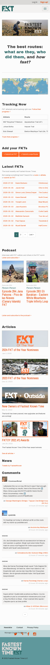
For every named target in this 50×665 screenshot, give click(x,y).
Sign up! (44, 2)
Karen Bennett (21, 197)
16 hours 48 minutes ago (38, 530)
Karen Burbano (21, 183)
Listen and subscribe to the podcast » (16, 315)
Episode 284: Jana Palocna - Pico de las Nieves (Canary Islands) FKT (12, 298)
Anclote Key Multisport (39, 527)
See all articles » (8, 453)
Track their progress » (10, 137)
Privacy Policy (32, 627)
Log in (34, 2)
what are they (19, 52)
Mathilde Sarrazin (22, 216)
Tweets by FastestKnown (12, 466)
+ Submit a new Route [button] (29, 154)
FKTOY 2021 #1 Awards (15, 440)
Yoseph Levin (21, 202)
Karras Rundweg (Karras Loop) (36, 581)
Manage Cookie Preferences (16, 633)
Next (45, 276)
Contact (19, 627)
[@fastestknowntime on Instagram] (34, 635)
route (36, 175)
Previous (5, 276)
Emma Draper (31, 192)
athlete (43, 175)
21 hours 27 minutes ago (38, 555)
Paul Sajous (20, 221)
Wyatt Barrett (21, 226)
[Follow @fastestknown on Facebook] (28, 635)
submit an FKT (9, 178)
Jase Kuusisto (21, 207)
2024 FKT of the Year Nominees (20, 350)
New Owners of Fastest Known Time (23, 406)
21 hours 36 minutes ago (38, 609)
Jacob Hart (20, 188)
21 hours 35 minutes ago (38, 583)
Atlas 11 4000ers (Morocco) (37, 606)
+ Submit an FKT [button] (10, 154)
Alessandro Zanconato (25, 211)
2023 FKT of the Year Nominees (20, 378)
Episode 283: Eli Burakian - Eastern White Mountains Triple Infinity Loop (37, 296)
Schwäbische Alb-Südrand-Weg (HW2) (32, 553)
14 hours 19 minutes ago (38, 506)
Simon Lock (20, 192)
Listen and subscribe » (10, 258)
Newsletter (8, 627)
